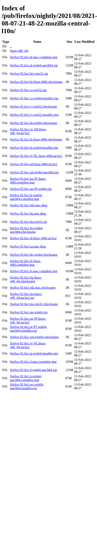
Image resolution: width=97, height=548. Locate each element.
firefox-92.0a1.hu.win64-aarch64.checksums (26, 230)
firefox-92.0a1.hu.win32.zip (28, 221)
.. (11, 46)
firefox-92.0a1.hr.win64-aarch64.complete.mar (26, 197)
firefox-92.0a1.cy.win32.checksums (33, 106)
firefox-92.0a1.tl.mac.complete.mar (33, 361)
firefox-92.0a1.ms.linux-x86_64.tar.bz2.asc (26, 295)
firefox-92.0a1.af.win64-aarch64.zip (34, 65)
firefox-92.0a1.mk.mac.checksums (32, 287)
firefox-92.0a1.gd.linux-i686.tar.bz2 (33, 164)
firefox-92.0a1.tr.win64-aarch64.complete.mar (26, 378)
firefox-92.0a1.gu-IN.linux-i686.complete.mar (28, 180)
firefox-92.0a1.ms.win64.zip (28, 312)
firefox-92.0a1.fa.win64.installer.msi (34, 147)
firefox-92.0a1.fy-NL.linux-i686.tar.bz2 (36, 156)
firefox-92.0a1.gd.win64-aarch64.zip (34, 172)
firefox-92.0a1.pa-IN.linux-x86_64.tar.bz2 (28, 320)
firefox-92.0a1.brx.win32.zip (29, 73)
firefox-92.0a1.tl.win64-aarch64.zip (33, 370)
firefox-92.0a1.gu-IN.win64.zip (30, 189)
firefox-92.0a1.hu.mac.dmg (28, 213)
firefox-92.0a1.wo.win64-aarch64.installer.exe (27, 386)
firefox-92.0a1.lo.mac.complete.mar (33, 271)
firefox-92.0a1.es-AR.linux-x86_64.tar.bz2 (28, 131)
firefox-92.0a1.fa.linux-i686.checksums (36, 139)
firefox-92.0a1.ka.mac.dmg (28, 246)
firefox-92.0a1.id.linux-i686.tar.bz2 (33, 238)
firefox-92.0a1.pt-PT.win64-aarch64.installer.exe (28, 328)
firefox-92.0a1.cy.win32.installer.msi (34, 114)
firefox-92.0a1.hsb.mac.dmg (28, 205)
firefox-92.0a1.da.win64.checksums (33, 123)
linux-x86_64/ (19, 50)
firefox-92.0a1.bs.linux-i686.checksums (36, 82)
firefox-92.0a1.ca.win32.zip (28, 90)
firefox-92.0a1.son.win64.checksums (34, 337)
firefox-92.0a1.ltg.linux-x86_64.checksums (26, 279)
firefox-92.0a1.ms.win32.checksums (34, 304)
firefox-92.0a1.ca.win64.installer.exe (34, 98)
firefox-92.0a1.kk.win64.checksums (33, 254)
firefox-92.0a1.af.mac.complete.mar (33, 57)
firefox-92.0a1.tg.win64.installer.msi (34, 353)
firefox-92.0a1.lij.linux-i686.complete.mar (25, 262)
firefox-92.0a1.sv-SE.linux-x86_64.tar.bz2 (28, 345)
